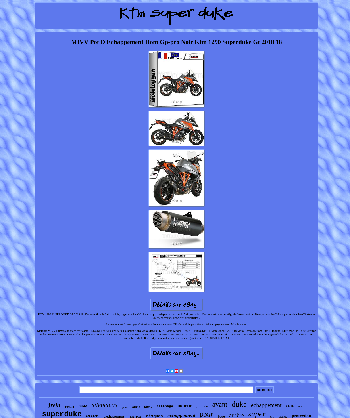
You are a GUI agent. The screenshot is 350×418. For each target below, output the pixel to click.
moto (83, 406)
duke (239, 404)
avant (219, 404)
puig (301, 406)
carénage (165, 406)
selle (290, 406)
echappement (266, 405)
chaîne (136, 406)
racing (69, 406)
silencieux (105, 404)
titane (148, 406)
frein (54, 405)
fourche (202, 406)
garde (125, 407)
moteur (184, 405)
